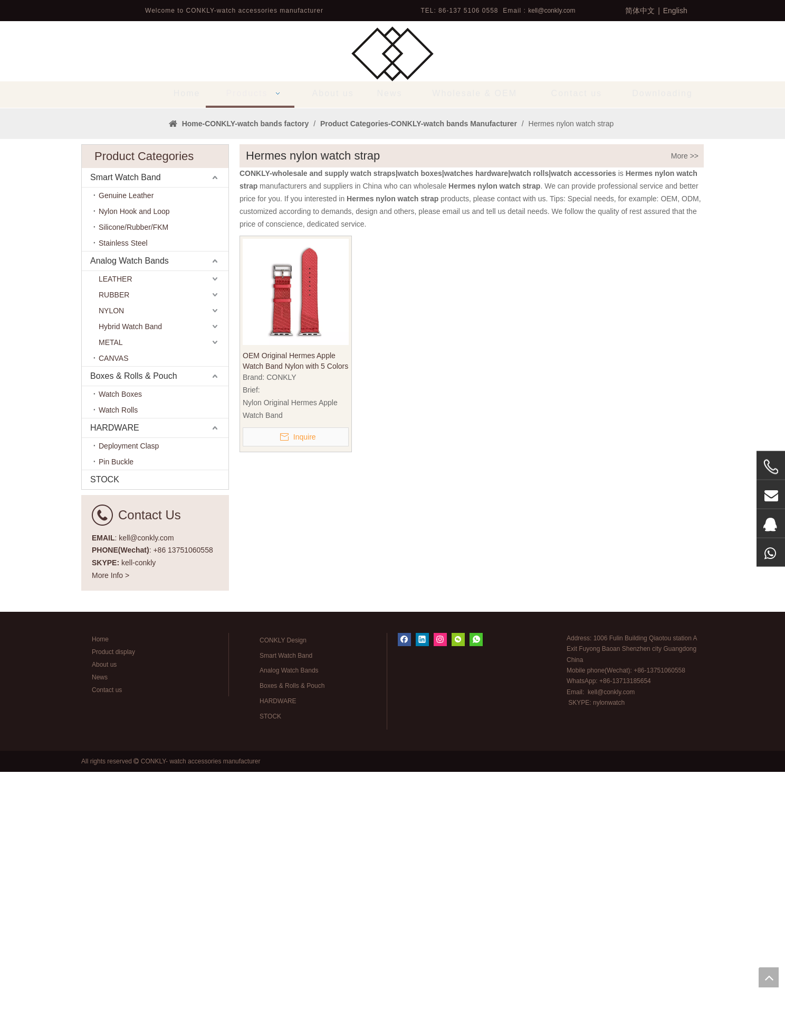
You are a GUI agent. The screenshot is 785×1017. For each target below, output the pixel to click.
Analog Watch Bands (129, 505)
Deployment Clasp (129, 691)
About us (104, 909)
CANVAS (114, 603)
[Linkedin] (422, 884)
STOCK (104, 724)
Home (100, 884)
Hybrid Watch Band (130, 571)
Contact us (107, 935)
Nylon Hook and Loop (134, 456)
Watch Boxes (120, 639)
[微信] (458, 884)
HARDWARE (114, 672)
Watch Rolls (118, 655)
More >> (684, 401)
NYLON (111, 556)
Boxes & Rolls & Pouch (133, 621)
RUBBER (114, 540)
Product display (113, 897)
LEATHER (115, 524)
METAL (111, 587)
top (769, 977)
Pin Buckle (116, 707)
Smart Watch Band (125, 422)
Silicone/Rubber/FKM (133, 472)
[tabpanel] (392, 230)
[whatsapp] (476, 884)
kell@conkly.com (551, 10)
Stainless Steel (123, 488)
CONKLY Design (283, 885)
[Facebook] (404, 884)
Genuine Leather (126, 440)
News (100, 922)
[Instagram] (440, 884)
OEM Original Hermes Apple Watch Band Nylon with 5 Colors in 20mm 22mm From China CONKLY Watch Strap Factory (295, 606)
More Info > (110, 820)
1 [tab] (392, 335)
